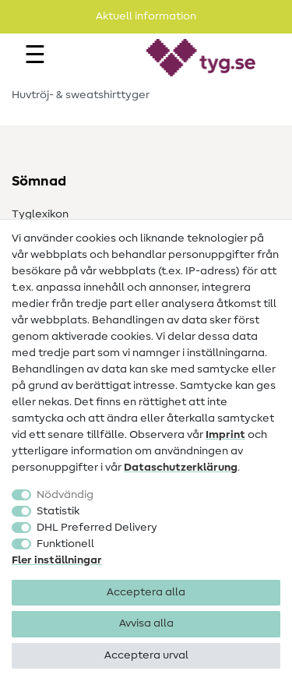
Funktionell (65, 543)
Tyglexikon (40, 214)
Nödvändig (65, 494)
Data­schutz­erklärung (180, 467)
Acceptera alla (146, 592)
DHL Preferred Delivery (97, 527)
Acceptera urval (146, 655)
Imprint (225, 434)
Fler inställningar (57, 560)
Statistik (58, 511)
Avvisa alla (146, 623)
